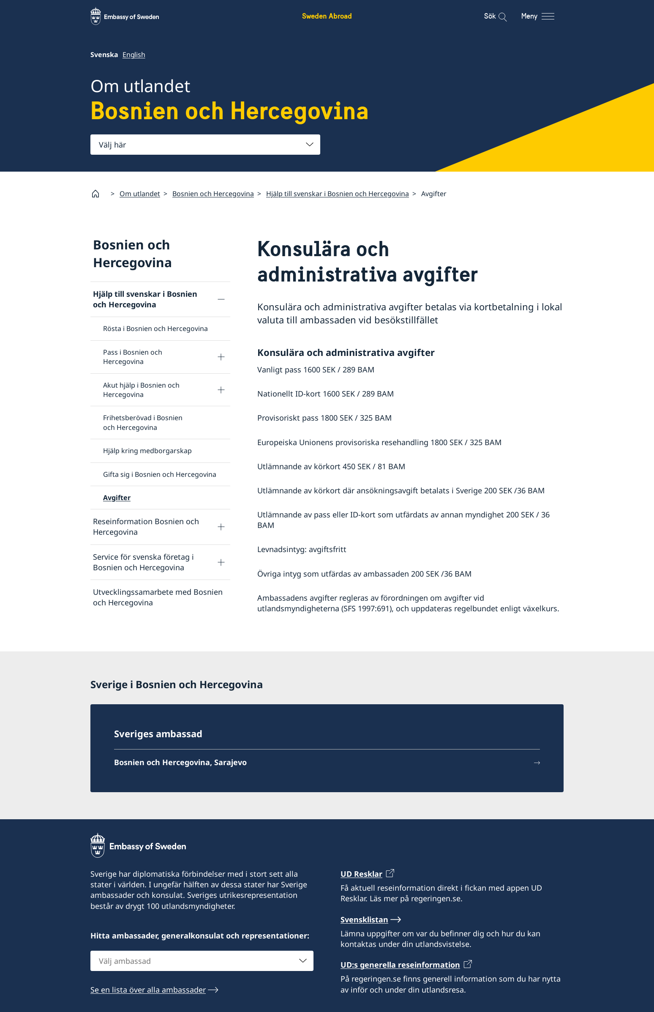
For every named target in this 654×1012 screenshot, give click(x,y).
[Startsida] (98, 193)
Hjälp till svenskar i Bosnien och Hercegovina (337, 193)
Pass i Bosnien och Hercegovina (132, 356)
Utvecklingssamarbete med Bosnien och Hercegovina (158, 597)
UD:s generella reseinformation (400, 965)
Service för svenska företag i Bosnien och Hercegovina (143, 561)
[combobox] (205, 144)
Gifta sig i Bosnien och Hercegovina (159, 474)
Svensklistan (364, 919)
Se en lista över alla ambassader (148, 990)
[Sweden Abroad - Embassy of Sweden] (132, 16)
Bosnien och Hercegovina (213, 193)
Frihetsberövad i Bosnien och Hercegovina (143, 422)
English (134, 54)
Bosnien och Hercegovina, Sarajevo (180, 762)
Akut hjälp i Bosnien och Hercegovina (141, 389)
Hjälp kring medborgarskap (147, 450)
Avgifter (117, 497)
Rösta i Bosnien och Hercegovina (155, 328)
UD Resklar (361, 874)
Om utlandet (140, 193)
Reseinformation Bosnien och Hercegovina (146, 526)
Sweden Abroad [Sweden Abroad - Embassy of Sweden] (327, 16)
